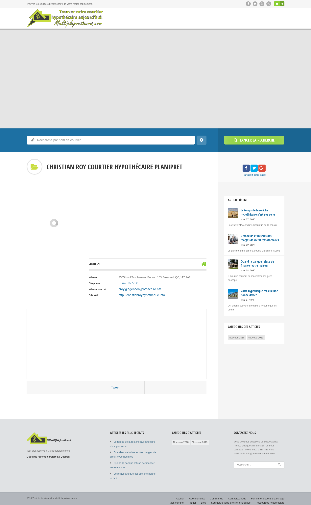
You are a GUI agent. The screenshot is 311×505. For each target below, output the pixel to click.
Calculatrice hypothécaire (271, 499)
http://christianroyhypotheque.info (139, 295)
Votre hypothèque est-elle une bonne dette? (137, 471)
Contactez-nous (222, 491)
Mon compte (277, 491)
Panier (197, 495)
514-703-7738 (127, 283)
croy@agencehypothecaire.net (137, 289)
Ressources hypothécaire (271, 495)
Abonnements (184, 491)
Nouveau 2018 (237, 336)
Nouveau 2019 (255, 336)
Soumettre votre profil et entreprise (234, 495)
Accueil (168, 491)
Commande (202, 491)
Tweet (115, 387)
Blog (208, 495)
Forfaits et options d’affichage (250, 491)
